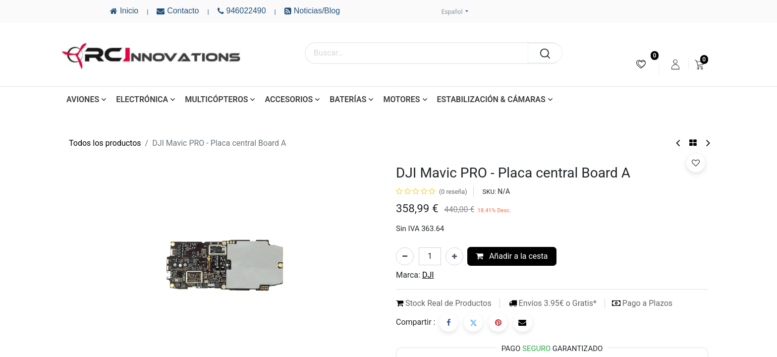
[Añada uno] (454, 256)
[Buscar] (545, 53)
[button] (696, 163)
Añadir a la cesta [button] (512, 256)
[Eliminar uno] (405, 256)
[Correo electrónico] (522, 322)
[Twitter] (473, 322)
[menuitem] (641, 64)
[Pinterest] (498, 322)
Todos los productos (105, 143)
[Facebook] (448, 322)
